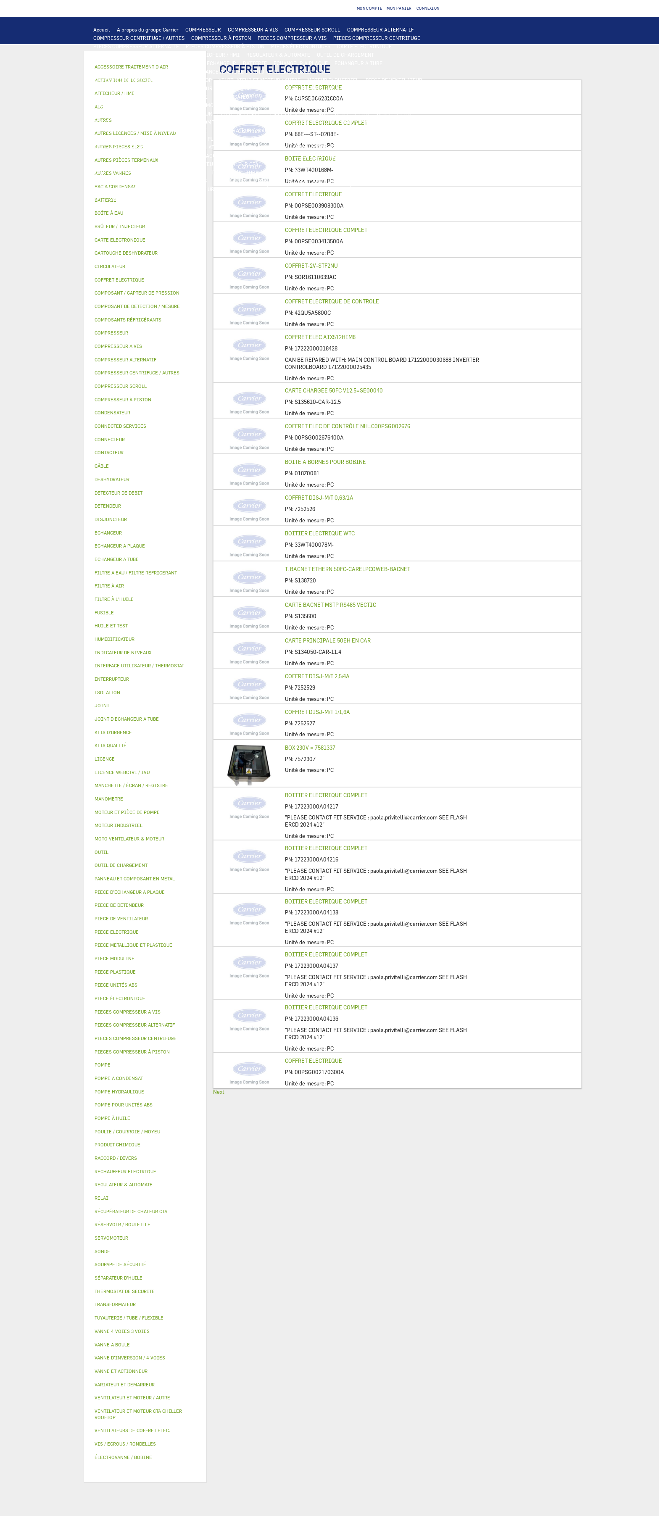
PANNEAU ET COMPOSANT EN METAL (334, 139)
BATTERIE (255, 63)
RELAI (265, 88)
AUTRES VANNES (180, 155)
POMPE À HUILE (219, 122)
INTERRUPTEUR (298, 88)
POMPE (332, 105)
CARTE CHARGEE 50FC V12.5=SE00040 (334, 390)
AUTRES (195, 172)
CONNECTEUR (109, 105)
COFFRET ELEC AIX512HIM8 (320, 337)
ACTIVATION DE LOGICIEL (390, 164)
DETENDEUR (426, 130)
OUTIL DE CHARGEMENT (345, 55)
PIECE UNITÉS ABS (342, 189)
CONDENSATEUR (233, 97)
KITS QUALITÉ (110, 197)
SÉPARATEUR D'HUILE (168, 122)
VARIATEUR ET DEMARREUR (180, 88)
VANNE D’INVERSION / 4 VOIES (369, 130)
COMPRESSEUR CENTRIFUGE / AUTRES (139, 38)
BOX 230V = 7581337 (310, 747)
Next (218, 1091)
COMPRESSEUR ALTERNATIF (380, 29)
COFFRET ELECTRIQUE (374, 88)
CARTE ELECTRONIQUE (364, 46)
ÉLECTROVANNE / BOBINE (123, 155)
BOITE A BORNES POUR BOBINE (325, 461)
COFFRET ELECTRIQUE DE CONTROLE (332, 301)
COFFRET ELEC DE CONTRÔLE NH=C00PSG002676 (347, 426)
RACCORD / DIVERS (184, 181)
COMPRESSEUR (203, 29)
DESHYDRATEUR (232, 130)
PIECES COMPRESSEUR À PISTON (225, 46)
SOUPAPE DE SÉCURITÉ (179, 130)
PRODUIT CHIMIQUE (317, 172)
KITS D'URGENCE (210, 189)
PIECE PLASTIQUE (263, 139)
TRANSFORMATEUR (116, 97)
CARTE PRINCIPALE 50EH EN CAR (328, 640)
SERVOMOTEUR (373, 147)
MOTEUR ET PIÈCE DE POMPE (226, 113)
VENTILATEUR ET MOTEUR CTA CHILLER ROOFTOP (152, 80)
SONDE (356, 97)
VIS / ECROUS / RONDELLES (320, 181)
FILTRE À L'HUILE (114, 122)
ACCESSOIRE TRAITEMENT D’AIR (245, 155)
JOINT (431, 172)
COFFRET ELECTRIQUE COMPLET (326, 230)
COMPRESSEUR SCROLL (312, 29)
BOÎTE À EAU (108, 147)
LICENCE (276, 164)
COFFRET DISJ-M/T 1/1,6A (317, 712)
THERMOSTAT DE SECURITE (225, 105)
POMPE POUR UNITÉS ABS (297, 113)
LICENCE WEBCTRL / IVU (323, 164)
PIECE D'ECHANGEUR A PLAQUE (130, 71)
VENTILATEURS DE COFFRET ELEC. (300, 97)
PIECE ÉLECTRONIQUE (120, 998)
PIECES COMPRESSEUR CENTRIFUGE (376, 38)
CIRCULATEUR (168, 113)
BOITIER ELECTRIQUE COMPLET (326, 795)
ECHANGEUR (221, 63)
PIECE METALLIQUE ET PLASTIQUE (193, 139)
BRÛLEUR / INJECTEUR (286, 189)
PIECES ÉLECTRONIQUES (300, 46)
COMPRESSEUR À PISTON (221, 38)
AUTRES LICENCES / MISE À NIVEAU (136, 172)
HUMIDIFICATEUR (352, 155)
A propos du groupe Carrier (148, 29)
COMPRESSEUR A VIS (253, 29)
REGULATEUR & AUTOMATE (278, 55)
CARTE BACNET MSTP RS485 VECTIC (330, 604)
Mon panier (399, 8)
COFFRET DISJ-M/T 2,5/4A (317, 676)
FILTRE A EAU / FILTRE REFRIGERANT (138, 189)
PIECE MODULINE (393, 189)
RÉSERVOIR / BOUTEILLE (160, 147)
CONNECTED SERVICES (159, 105)
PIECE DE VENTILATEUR (394, 80)
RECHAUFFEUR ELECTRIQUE (404, 97)
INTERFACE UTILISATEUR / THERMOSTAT (141, 55)
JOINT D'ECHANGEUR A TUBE (209, 71)
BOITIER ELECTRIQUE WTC (320, 533)
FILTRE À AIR (308, 155)
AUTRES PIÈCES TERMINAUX (248, 181)
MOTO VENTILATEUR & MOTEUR (287, 71)
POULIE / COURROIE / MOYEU (382, 172)
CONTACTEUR (235, 88)
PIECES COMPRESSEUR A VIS (292, 38)
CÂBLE (332, 88)
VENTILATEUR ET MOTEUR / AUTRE (260, 80)
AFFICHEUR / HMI (218, 55)
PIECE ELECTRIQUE (116, 88)
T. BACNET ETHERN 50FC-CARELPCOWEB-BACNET (347, 569)
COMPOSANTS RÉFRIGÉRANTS (280, 122)
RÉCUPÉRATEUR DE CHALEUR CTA (218, 164)
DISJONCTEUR (162, 97)
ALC (195, 63)
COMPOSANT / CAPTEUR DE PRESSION (368, 122)
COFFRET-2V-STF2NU (311, 265)
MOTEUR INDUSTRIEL (333, 80)
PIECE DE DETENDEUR (119, 139)
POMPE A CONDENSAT (118, 113)
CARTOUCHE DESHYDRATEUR (292, 130)
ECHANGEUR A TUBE (358, 63)
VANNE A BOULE (416, 147)
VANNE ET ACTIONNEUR (258, 147)
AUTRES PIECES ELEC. (291, 105)
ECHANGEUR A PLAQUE (301, 63)
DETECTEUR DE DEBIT (119, 130)
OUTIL (244, 189)
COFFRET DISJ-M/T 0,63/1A (319, 497)
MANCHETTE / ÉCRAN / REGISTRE (132, 164)
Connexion (428, 8)
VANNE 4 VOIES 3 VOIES (321, 147)
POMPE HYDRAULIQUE (373, 105)
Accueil (101, 29)
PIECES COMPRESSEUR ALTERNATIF (136, 46)
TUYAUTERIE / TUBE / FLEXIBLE (248, 172)
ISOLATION (210, 147)
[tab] (145, 213)
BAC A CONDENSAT (406, 139)
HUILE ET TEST (352, 113)
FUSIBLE (197, 97)
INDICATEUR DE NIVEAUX (123, 181)
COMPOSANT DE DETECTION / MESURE (138, 63)
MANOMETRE (149, 197)
